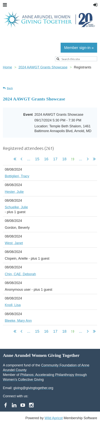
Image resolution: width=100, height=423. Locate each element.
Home (7, 67)
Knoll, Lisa (13, 305)
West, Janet (14, 243)
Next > (88, 159)
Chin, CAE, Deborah (20, 274)
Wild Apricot (54, 418)
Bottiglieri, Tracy (17, 176)
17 (55, 159)
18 (64, 159)
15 (37, 159)
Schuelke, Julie (16, 207)
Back (10, 88)
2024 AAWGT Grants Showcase (43, 67)
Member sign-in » (79, 48)
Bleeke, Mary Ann (18, 321)
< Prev (21, 159)
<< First (15, 159)
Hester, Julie (14, 192)
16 (46, 159)
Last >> (94, 159)
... (28, 159)
